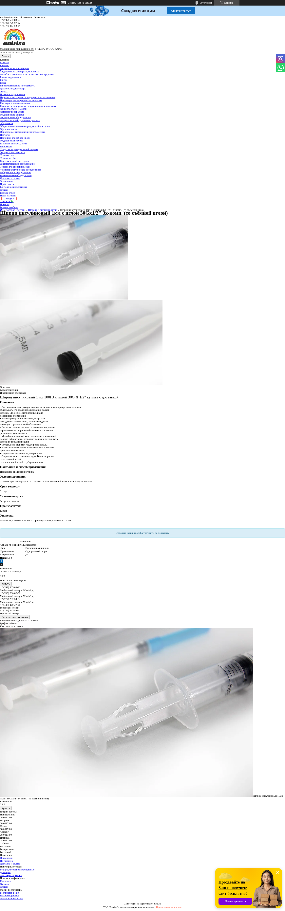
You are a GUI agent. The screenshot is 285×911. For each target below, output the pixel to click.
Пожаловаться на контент (169, 907)
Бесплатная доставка (15, 617)
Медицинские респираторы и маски (19, 71)
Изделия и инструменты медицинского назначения (27, 97)
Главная (4, 62)
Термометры (7, 155)
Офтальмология (8, 129)
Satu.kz (157, 903)
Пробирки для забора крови (15, 137)
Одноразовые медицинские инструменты (22, 131)
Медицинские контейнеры (14, 68)
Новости (4, 204)
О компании (6, 181)
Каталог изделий (15, 210)
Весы (3, 82)
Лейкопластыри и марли (13, 108)
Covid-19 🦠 (6, 201)
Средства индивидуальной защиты (19, 149)
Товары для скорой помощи (15, 166)
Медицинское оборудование (15, 117)
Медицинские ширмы (12, 114)
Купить (6, 583)
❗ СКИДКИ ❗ (9, 198)
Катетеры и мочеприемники (15, 102)
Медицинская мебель (11, 140)
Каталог (4, 65)
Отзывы (4, 884)
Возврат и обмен (9, 207)
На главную (6, 860)
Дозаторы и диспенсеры (13, 88)
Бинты (3, 79)
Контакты (5, 881)
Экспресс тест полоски (12, 152)
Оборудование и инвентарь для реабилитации (25, 126)
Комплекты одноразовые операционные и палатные (28, 105)
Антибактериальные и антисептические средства (27, 74)
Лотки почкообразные (12, 111)
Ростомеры (6, 146)
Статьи (4, 189)
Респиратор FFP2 (9, 895)
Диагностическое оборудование (17, 163)
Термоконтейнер (9, 157)
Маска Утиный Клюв (11, 898)
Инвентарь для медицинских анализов (21, 100)
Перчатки (5, 134)
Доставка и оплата (10, 178)
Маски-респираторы (11, 875)
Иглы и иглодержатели (12, 94)
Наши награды (8, 195)
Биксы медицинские (11, 77)
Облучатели (6, 123)
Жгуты (4, 91)
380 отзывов (206, 2)
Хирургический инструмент (15, 160)
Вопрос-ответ (7, 192)
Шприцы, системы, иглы (13, 143)
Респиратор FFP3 (9, 892)
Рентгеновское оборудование (15, 175)
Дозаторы (5, 872)
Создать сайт (74, 2)
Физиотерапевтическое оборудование (20, 169)
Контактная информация (13, 186)
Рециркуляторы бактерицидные (17, 869)
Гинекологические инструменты (17, 85)
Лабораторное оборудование (15, 172)
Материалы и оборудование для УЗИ (20, 120)
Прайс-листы (7, 184)
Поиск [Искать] (5, 56)
